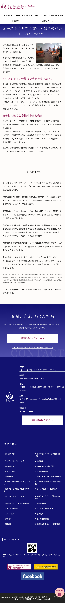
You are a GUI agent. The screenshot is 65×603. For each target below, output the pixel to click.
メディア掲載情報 (11, 509)
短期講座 (15, 21)
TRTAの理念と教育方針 (45, 466)
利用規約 (8, 524)
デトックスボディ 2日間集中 (47, 489)
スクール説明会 (42, 471)
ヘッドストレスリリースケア (15, 496)
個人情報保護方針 (43, 519)
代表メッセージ (10, 471)
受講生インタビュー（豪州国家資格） (48, 497)
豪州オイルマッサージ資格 (27, 15)
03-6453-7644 (26, 411)
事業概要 (40, 514)
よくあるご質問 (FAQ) (45, 509)
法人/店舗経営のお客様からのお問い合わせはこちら (32, 348)
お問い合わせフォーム (31, 338)
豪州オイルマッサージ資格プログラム (48, 455)
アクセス (8, 519)
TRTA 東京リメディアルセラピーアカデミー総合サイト (17, 6)
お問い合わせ (10, 466)
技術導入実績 (41, 504)
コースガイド (7, 15)
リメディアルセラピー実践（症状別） (48, 483)
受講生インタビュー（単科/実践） (17, 504)
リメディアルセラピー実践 (52, 15)
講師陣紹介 (9, 476)
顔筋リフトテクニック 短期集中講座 (16, 490)
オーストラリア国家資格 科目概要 (49, 476)
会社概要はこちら (41, 420)
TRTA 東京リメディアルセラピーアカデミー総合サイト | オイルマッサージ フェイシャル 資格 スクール (37, 598)
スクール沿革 (10, 514)
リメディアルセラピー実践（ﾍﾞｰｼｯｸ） (17, 483)
